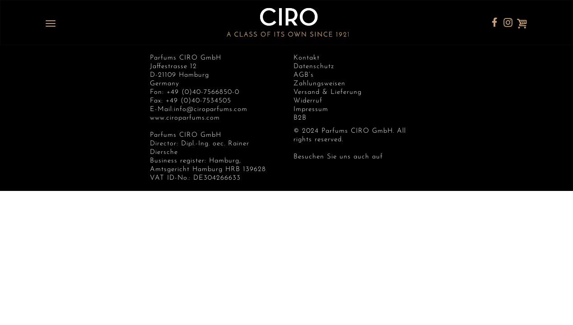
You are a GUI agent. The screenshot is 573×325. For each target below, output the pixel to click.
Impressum (310, 109)
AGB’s (303, 75)
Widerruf (307, 101)
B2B (300, 118)
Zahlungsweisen (319, 83)
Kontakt (306, 58)
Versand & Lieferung (327, 92)
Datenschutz (313, 66)
